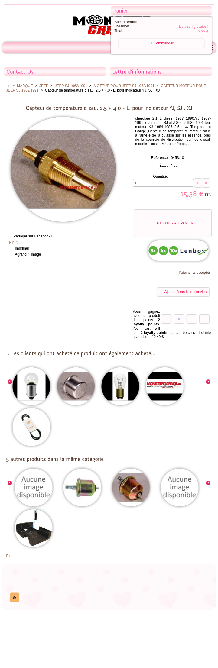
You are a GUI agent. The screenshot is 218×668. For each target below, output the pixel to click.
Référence (159, 158)
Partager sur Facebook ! (32, 236)
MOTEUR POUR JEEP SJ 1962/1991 (124, 86)
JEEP (43, 86)
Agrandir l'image (28, 254)
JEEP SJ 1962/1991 (71, 86)
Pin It (13, 242)
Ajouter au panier (174, 223)
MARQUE (25, 86)
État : (163, 165)
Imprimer (22, 248)
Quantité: (160, 176)
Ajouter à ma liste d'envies (184, 292)
